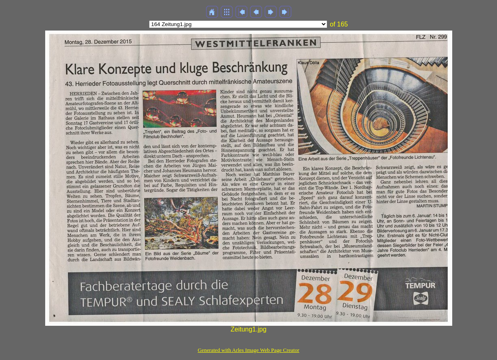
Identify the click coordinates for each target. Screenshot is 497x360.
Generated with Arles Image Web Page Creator (249, 350)
